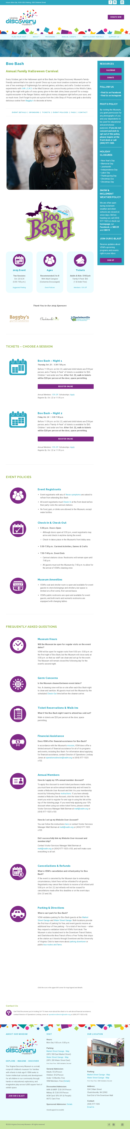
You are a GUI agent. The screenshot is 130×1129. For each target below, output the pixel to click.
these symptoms (73, 494)
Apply (72, 395)
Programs (51, 37)
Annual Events (70, 37)
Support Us (115, 37)
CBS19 (107, 230)
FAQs (73, 112)
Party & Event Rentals (93, 37)
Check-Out (52, 693)
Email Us (90, 1107)
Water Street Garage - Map (58, 1057)
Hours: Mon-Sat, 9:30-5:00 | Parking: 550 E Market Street (26, 2)
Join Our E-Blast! (17, 1096)
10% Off (55, 395)
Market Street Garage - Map (58, 1051)
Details (66, 1081)
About (36, 37)
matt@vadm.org (81, 808)
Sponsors (34, 112)
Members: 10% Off (80, 287)
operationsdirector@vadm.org (59, 757)
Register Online (65, 386)
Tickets (46, 112)
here (67, 824)
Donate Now (115, 17)
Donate (110, 78)
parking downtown (78, 941)
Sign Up (110, 260)
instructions (66, 793)
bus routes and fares (53, 944)
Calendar (110, 70)
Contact (83, 112)
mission (70, 745)
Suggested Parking (19, 287)
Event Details (19, 112)
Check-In (67, 502)
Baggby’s (30, 100)
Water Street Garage (63, 920)
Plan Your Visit (20, 37)
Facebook (104, 227)
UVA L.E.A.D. (27, 88)
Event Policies (60, 112)
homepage (105, 224)
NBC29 (116, 227)
